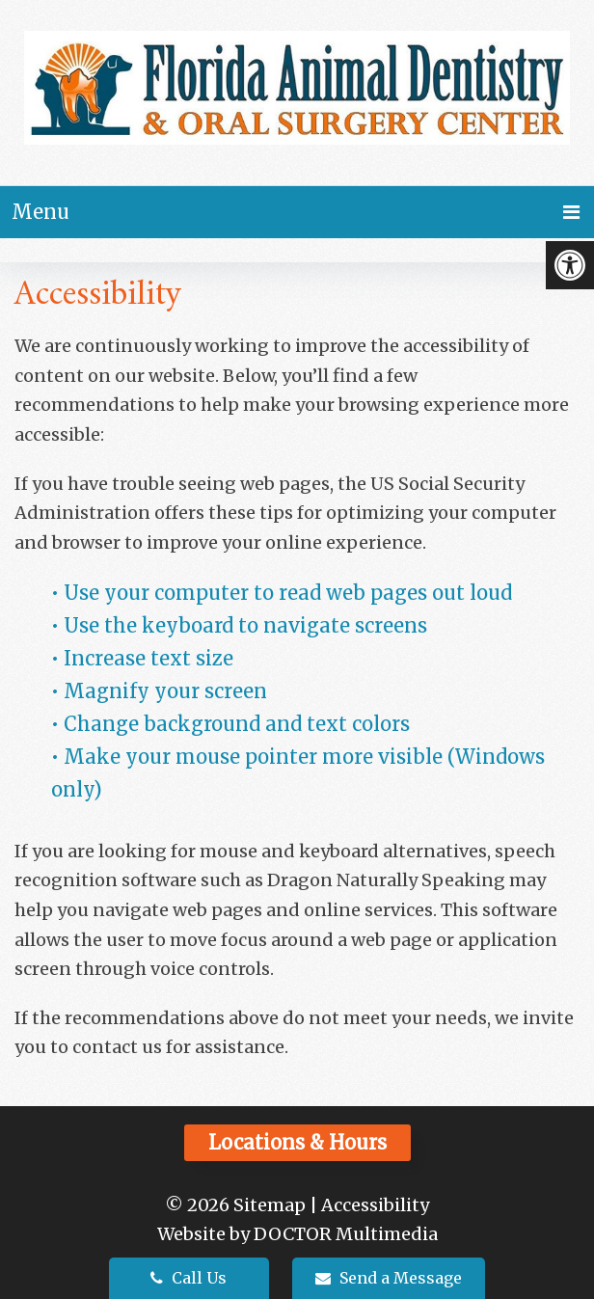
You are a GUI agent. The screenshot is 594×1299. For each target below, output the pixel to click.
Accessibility (375, 1205)
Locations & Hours (297, 1142)
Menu (40, 212)
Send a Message (388, 1277)
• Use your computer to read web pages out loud (284, 593)
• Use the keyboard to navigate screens (241, 625)
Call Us (188, 1277)
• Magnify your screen (161, 691)
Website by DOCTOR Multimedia (297, 1234)
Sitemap (269, 1205)
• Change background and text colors (233, 724)
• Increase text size (144, 658)
